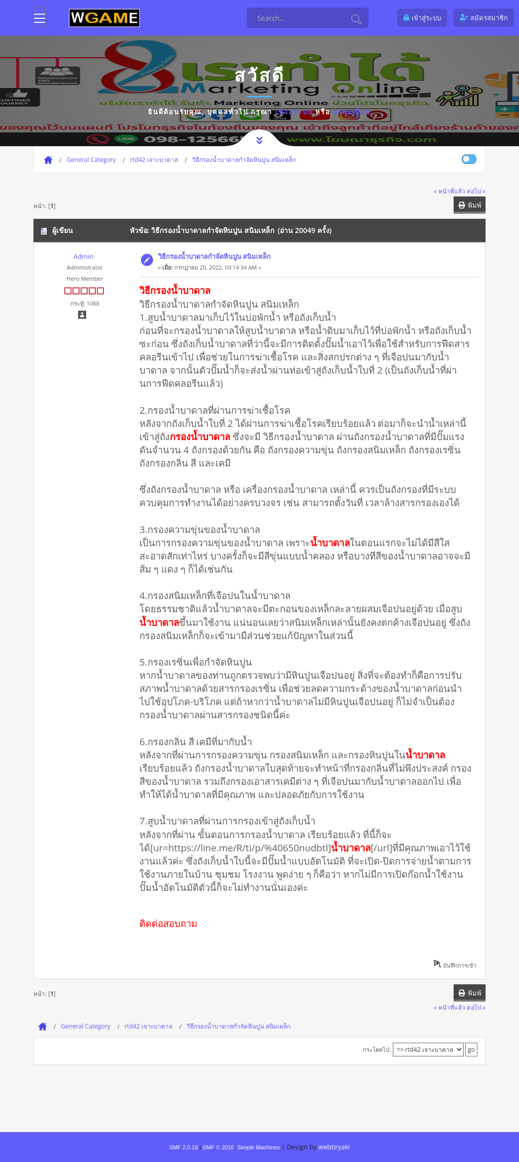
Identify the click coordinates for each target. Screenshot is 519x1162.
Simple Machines (258, 1147)
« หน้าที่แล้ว (449, 191)
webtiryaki (334, 1146)
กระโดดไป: (377, 1049)
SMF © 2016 (218, 1147)
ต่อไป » (476, 191)
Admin (83, 256)
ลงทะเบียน (352, 111)
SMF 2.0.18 (183, 1147)
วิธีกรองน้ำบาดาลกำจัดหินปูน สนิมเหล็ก (214, 256)
